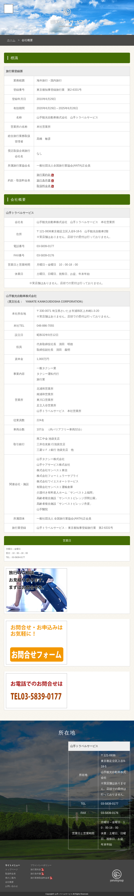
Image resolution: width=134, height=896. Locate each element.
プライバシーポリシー (41, 865)
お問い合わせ (11, 886)
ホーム (11, 40)
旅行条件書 (44, 180)
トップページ (11, 869)
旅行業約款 (45, 174)
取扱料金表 (45, 186)
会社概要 (9, 882)
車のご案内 (10, 878)
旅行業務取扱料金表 (40, 878)
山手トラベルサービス (63, 894)
